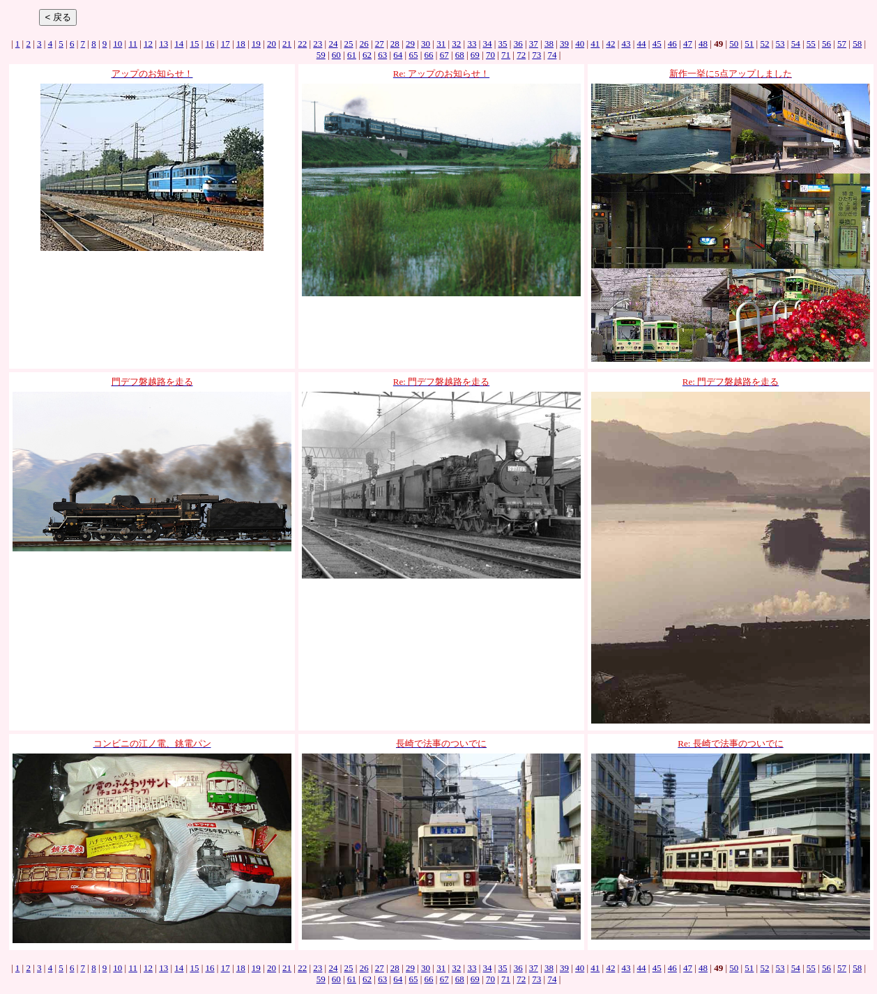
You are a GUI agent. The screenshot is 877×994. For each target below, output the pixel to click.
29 (410, 43)
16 (210, 43)
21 (286, 43)
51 (749, 43)
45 (657, 43)
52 (764, 43)
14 (178, 43)
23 (317, 43)
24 (332, 43)
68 (459, 54)
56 (826, 43)
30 (425, 43)
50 (733, 43)
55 (811, 43)
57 (841, 43)
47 (687, 43)
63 (382, 54)
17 (225, 43)
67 (444, 54)
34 (487, 43)
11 (132, 43)
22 (302, 43)
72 (521, 54)
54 (795, 43)
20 (271, 43)
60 (336, 54)
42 (610, 43)
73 (536, 54)
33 (471, 43)
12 (148, 43)
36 (518, 43)
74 (551, 54)
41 (595, 43)
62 (367, 54)
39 (564, 43)
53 (780, 43)
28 (394, 43)
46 (672, 43)
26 (364, 43)
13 (163, 43)
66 (429, 54)
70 (490, 54)
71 (505, 54)
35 (503, 43)
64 (397, 54)
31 (440, 43)
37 (533, 43)
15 (194, 43)
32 (456, 43)
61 (351, 54)
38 (549, 43)
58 (857, 43)
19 (256, 43)
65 (413, 54)
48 (703, 43)
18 (240, 43)
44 (641, 43)
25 (348, 43)
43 (625, 43)
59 (321, 54)
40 (579, 43)
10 (117, 43)
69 (475, 54)
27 (379, 43)
